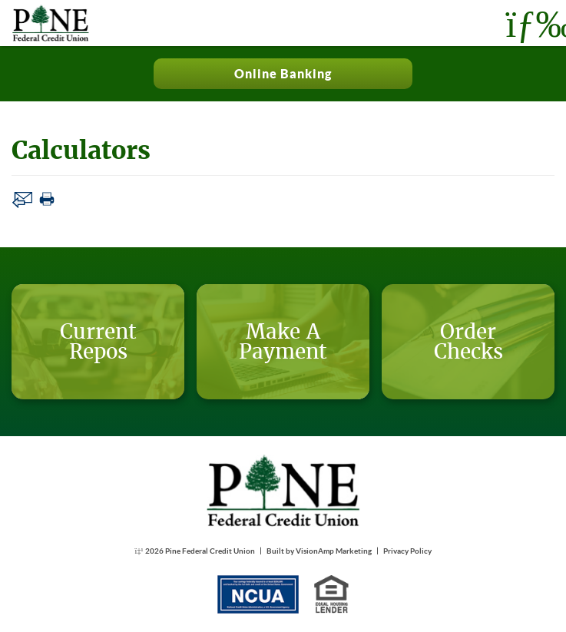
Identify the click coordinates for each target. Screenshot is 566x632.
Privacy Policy (407, 551)
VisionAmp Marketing (334, 551)
